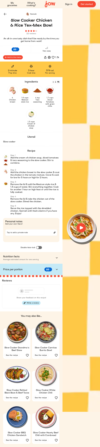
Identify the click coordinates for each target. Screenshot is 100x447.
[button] (5, 14)
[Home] (50, 4)
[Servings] (55, 82)
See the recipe (12, 355)
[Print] (49, 57)
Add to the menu (13, 57)
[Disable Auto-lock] (39, 247)
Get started (87, 4)
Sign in (68, 4)
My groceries (12, 4)
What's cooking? (31, 4)
